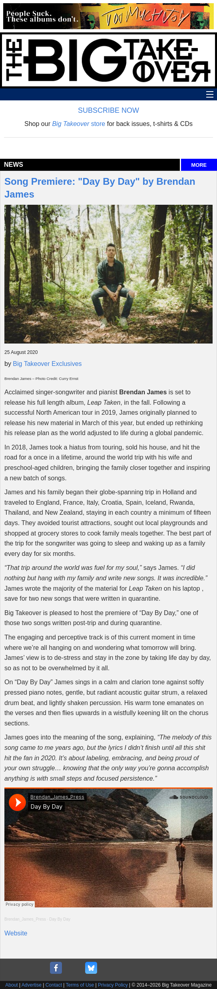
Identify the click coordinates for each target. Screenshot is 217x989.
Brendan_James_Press (25, 919)
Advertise (32, 985)
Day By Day (59, 919)
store (78, 123)
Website (16, 933)
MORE (199, 165)
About (11, 985)
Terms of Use (80, 985)
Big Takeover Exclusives (47, 363)
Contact (54, 985)
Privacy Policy (113, 985)
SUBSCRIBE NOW (108, 110)
